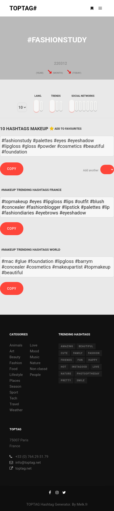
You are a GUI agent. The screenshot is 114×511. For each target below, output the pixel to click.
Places (14, 380)
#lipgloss (52, 201)
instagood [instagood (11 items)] (79, 367)
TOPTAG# (23, 8)
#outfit (82, 201)
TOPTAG (33, 504)
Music (34, 357)
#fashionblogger (43, 207)
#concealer (13, 207)
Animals (15, 345)
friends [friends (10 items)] (66, 360)
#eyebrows (46, 213)
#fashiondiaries (17, 213)
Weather (15, 410)
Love (33, 345)
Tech (13, 398)
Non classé (38, 369)
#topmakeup (14, 201)
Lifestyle (16, 375)
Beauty (14, 357)
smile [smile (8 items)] (81, 380)
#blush (97, 201)
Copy (11, 169)
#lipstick (71, 207)
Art (11, 351)
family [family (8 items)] (78, 353)
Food (13, 369)
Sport (13, 392)
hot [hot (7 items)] (63, 367)
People (35, 375)
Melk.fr (82, 504)
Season (15, 386)
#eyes (35, 201)
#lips (68, 201)
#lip (106, 207)
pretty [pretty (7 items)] (66, 380)
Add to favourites (68, 128)
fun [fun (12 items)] (80, 360)
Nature (35, 363)
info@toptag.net (25, 462)
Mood (34, 351)
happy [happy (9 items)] (93, 360)
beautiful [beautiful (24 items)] (86, 346)
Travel (14, 404)
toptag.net (20, 468)
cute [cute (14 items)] (64, 353)
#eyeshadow (72, 213)
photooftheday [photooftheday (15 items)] (88, 373)
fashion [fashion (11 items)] (94, 353)
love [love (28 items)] (96, 367)
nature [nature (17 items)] (66, 373)
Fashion (15, 363)
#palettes (91, 207)
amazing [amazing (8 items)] (67, 346)
